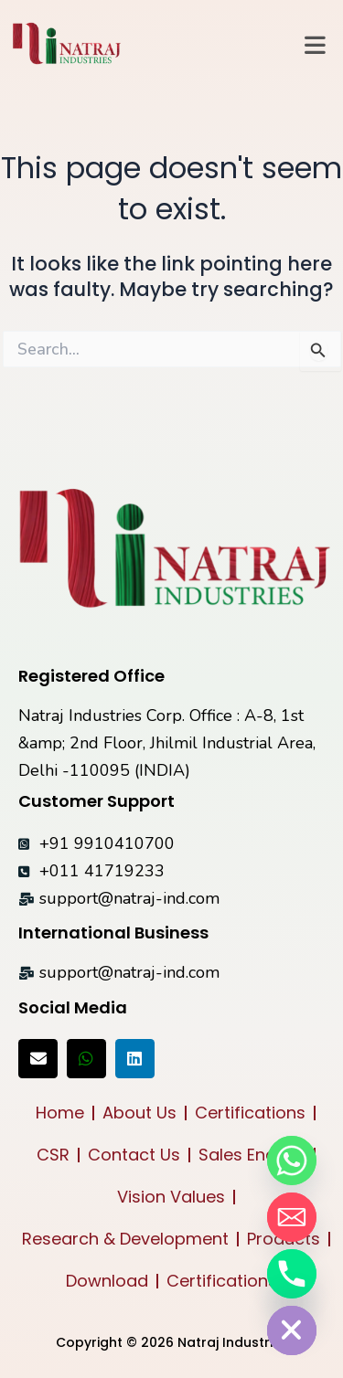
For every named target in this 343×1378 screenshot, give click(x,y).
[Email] (291, 1217)
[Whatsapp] (291, 1160)
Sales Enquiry (251, 1154)
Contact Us (134, 1154)
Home (60, 1112)
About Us (139, 1112)
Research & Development (125, 1238)
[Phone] (291, 1273)
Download (107, 1280)
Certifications (250, 1112)
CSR (53, 1154)
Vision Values (171, 1196)
